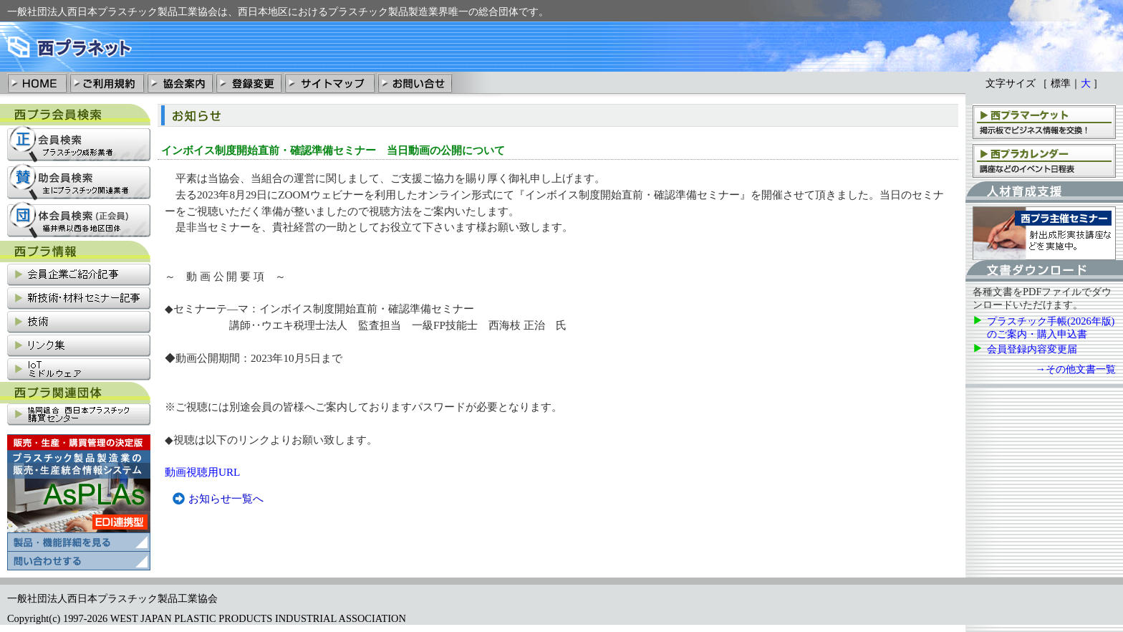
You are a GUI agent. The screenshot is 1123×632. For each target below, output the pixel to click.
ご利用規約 (106, 82)
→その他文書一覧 (1076, 369)
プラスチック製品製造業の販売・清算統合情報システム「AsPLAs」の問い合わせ (78, 561)
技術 (78, 323)
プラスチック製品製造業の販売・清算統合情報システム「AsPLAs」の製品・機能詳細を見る (78, 493)
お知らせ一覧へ (226, 498)
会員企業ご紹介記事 (78, 275)
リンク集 (78, 346)
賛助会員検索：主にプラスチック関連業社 (78, 182)
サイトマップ (329, 82)
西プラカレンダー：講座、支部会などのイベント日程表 (1044, 160)
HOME (37, 82)
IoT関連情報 (78, 370)
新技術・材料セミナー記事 (78, 299)
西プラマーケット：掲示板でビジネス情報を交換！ (1044, 121)
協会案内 (179, 82)
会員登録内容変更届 (1032, 349)
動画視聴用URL (202, 472)
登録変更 (248, 82)
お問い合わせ (414, 82)
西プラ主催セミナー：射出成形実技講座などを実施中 (1044, 233)
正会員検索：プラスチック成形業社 (78, 144)
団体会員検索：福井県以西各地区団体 (78, 220)
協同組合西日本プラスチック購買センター (78, 415)
